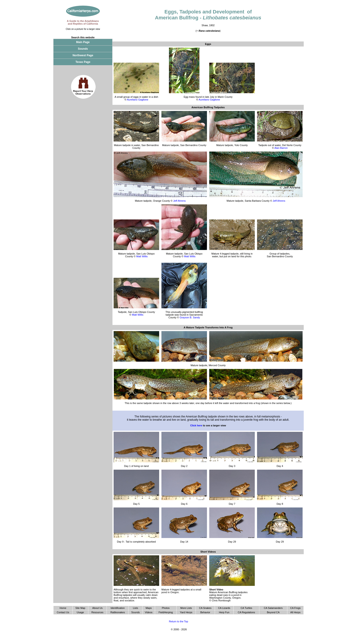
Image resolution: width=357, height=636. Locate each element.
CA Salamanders (273, 608)
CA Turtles (246, 608)
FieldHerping (166, 612)
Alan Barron (281, 148)
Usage (80, 612)
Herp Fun (224, 612)
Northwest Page (83, 55)
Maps (148, 608)
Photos (166, 608)
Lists (135, 608)
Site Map (80, 608)
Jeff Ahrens (179, 200)
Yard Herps (186, 612)
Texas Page (82, 62)
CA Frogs (295, 608)
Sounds (83, 48)
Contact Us (63, 612)
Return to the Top (178, 621)
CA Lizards (224, 608)
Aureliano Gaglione (137, 99)
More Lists (186, 608)
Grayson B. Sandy (190, 317)
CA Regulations (246, 612)
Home (63, 608)
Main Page (82, 42)
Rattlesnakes (117, 612)
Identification (118, 608)
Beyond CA (273, 612)
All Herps (295, 612)
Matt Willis (142, 256)
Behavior (205, 612)
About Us (97, 608)
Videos (148, 612)
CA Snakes (205, 608)
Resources (98, 612)
